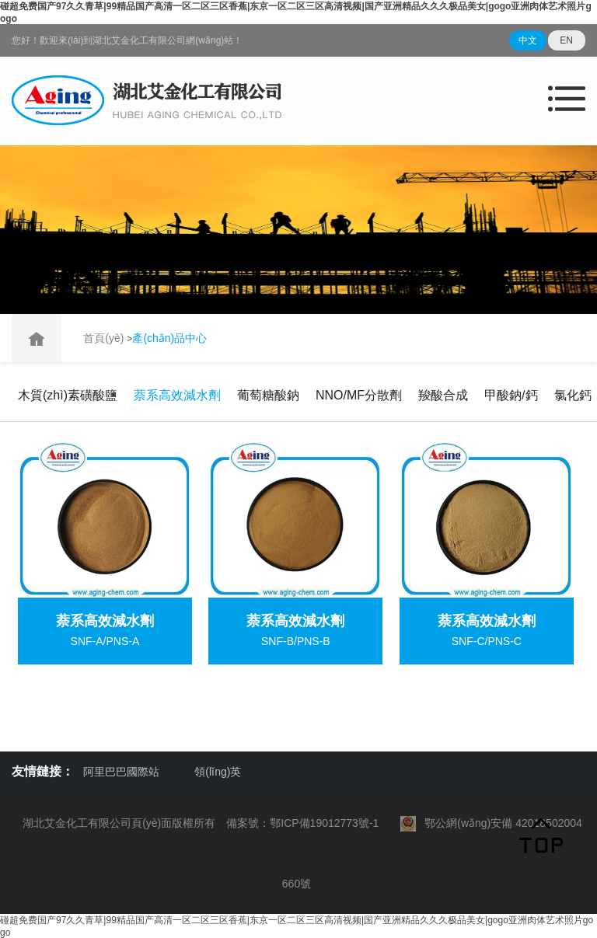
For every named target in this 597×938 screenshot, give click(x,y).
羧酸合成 (443, 395)
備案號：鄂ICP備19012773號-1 (302, 823)
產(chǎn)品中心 (169, 338)
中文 (527, 40)
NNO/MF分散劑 (359, 395)
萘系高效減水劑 (177, 395)
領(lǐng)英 (217, 771)
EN (566, 40)
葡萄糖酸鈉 (268, 395)
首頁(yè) (105, 338)
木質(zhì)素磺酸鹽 (67, 395)
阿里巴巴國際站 (121, 771)
